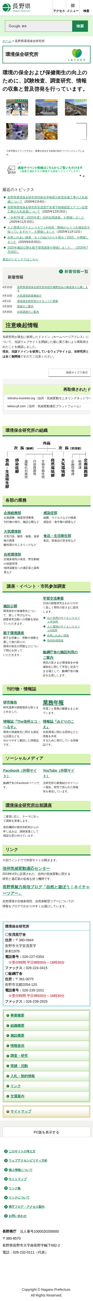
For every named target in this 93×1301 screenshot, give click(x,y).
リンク (15, 1086)
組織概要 (17, 1026)
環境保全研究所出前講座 (28, 805)
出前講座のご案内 (28, 311)
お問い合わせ (18, 1216)
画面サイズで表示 (77, 372)
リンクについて (19, 1197)
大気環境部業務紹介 (29, 295)
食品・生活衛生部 (57, 536)
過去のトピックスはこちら (20, 259)
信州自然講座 (55, 640)
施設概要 (17, 1035)
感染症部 (50, 513)
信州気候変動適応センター (26, 868)
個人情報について (20, 1170)
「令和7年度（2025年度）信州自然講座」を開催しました (45, 217)
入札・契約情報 (22, 1076)
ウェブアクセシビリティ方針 (28, 1160)
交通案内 (17, 1096)
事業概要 (17, 1015)
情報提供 (17, 1046)
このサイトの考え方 (22, 1151)
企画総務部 (12, 513)
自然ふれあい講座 (58, 635)
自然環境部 (12, 554)
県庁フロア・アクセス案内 (26, 1207)
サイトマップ (20, 1111)
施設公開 (10, 606)
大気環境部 (12, 532)
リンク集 (15, 1188)
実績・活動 (19, 1066)
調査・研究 (19, 1056)
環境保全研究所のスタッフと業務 (37, 301)
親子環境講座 (13, 633)
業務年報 (53, 702)
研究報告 (10, 702)
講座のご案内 (25, 306)
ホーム (6, 41)
